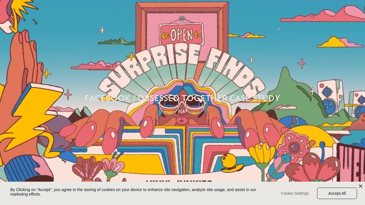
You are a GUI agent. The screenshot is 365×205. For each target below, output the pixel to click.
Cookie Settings (295, 193)
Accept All (337, 193)
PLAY (183, 111)
